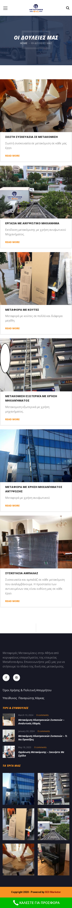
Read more (12, 155)
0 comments (42, 715)
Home (23, 43)
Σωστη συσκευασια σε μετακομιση (31, 137)
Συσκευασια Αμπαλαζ (21, 573)
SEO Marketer (53, 892)
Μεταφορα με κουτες (22, 310)
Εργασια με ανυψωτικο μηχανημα (32, 223)
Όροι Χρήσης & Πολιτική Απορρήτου (27, 690)
